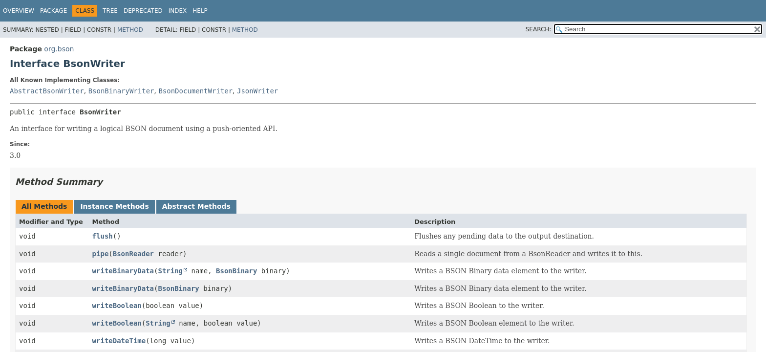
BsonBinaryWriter (121, 91)
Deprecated (143, 10)
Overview (18, 10)
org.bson (59, 49)
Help (200, 10)
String (170, 271)
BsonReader (133, 254)
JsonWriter (257, 91)
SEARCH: (539, 29)
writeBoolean (117, 305)
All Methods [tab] (44, 206)
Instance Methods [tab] (114, 206)
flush (102, 236)
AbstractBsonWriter (47, 91)
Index (178, 10)
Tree (110, 10)
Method (130, 29)
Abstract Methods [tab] (196, 206)
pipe (100, 254)
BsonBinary (236, 271)
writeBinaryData (123, 271)
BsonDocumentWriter (195, 91)
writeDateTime (119, 341)
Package (53, 10)
